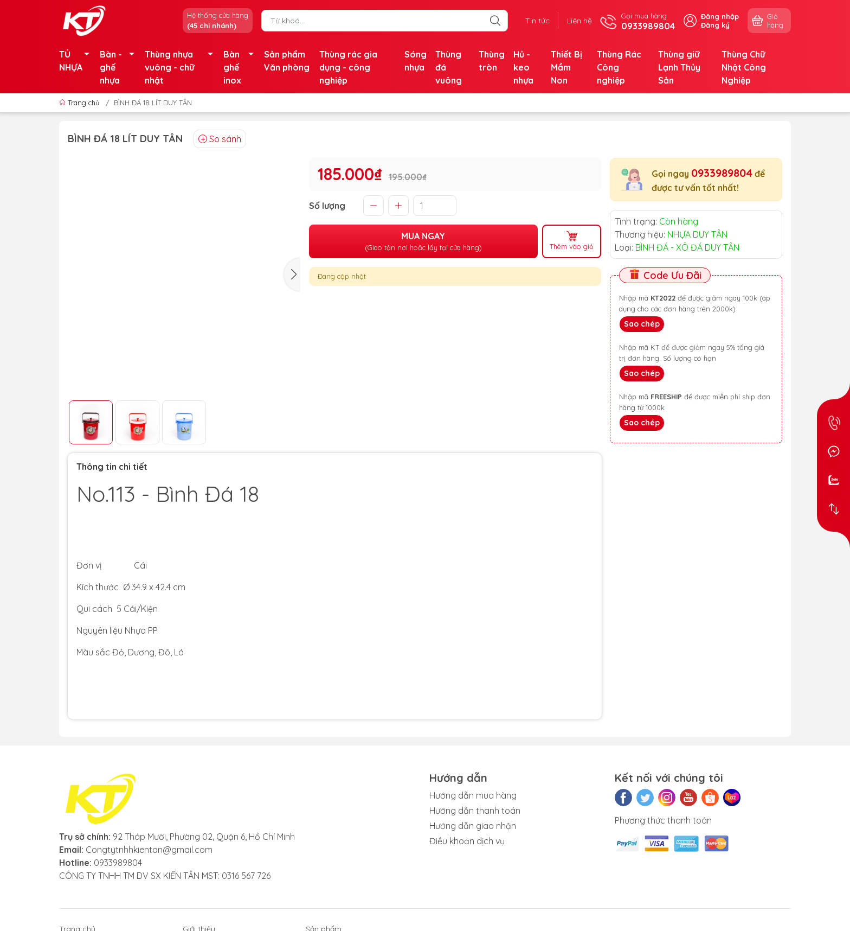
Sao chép (642, 324)
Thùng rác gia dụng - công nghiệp (348, 67)
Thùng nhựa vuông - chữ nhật (182, 67)
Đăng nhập (720, 16)
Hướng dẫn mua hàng (473, 795)
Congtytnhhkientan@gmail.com (149, 849)
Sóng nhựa (415, 61)
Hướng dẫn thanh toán (474, 810)
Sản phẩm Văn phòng (287, 61)
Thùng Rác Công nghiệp (619, 67)
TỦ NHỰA (77, 61)
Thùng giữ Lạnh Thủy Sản (679, 67)
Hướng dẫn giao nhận (472, 825)
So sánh (219, 138)
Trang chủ (80, 102)
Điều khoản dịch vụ (467, 841)
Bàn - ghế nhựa (120, 67)
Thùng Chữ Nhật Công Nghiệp (744, 67)
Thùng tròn (492, 61)
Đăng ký (715, 25)
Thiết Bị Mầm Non (566, 67)
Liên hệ (579, 20)
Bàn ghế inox (241, 67)
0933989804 (721, 173)
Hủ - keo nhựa (523, 67)
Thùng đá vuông (448, 67)
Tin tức (537, 20)
